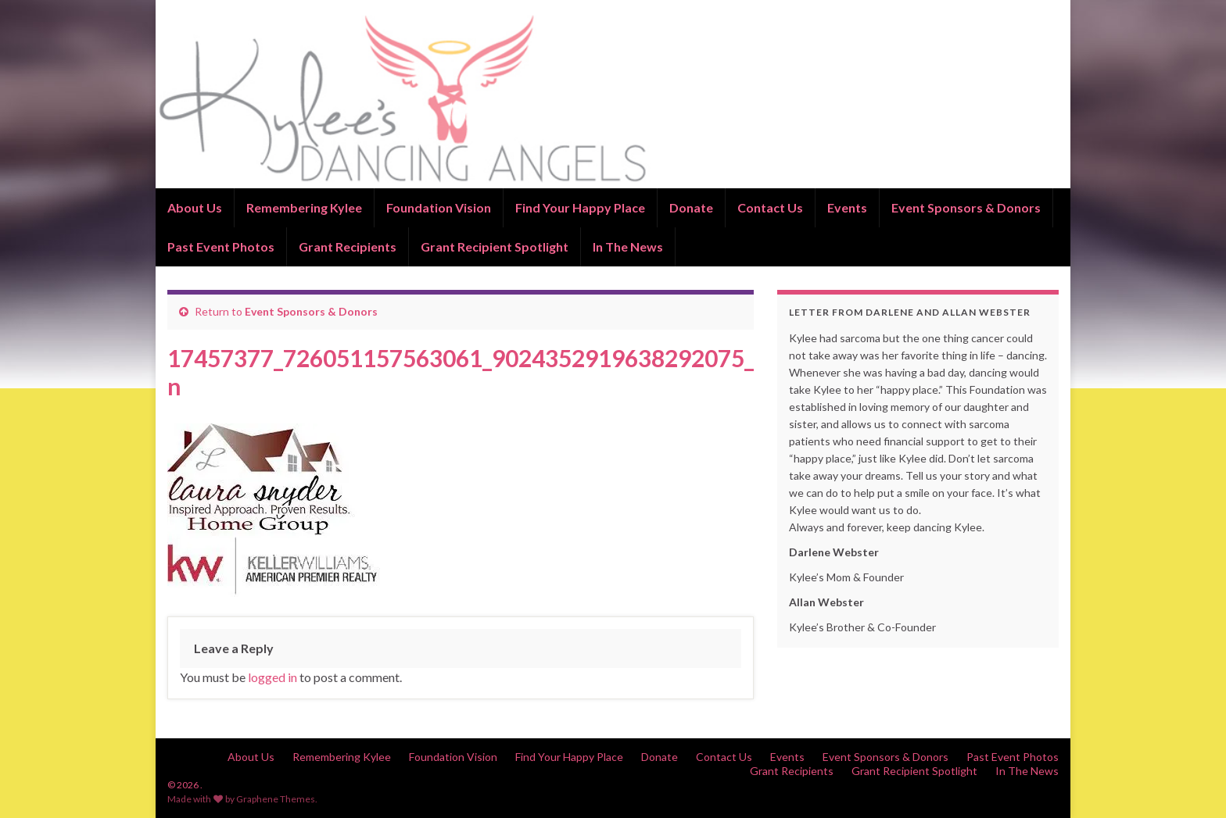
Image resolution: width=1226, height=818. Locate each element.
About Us (194, 207)
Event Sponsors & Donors (966, 207)
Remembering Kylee (304, 207)
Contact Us (770, 207)
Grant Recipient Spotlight (494, 246)
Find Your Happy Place (580, 207)
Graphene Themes (275, 799)
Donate (691, 207)
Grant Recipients (347, 246)
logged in (272, 677)
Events (847, 207)
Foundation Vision (438, 207)
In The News (628, 246)
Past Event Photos (220, 246)
